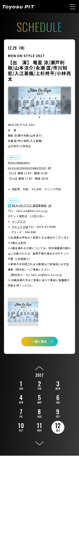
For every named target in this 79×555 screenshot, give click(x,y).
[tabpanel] (39, 100)
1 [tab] (39, 117)
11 (39, 426)
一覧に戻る (39, 341)
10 (21, 426)
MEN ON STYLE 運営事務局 (29, 205)
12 (58, 426)
